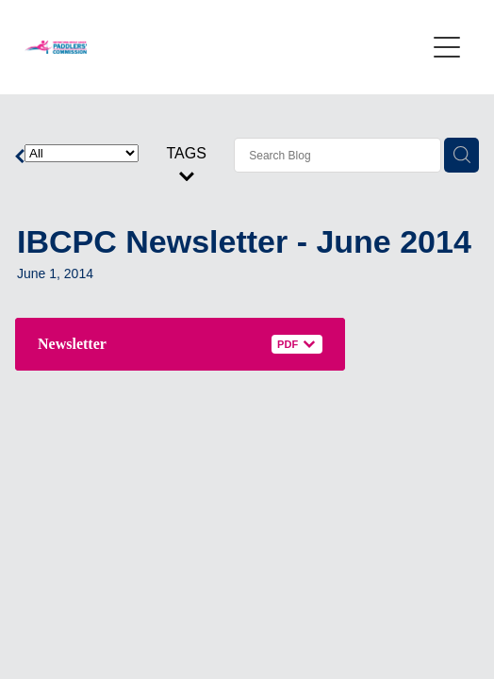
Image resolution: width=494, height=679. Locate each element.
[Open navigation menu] (446, 47)
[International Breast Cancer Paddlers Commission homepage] (224, 47)
